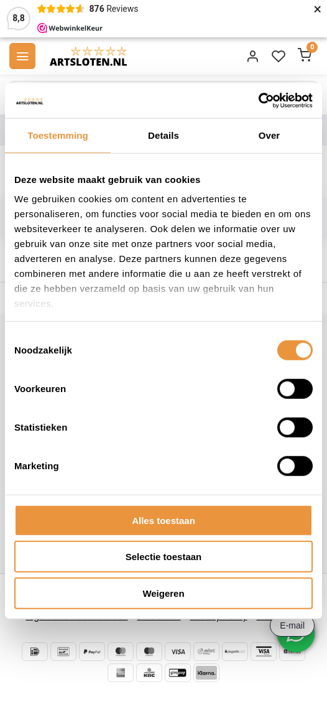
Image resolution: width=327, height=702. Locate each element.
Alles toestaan (163, 520)
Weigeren (163, 592)
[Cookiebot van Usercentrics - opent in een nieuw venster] (258, 101)
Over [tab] (269, 134)
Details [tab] (163, 134)
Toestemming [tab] (57, 134)
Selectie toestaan (164, 556)
